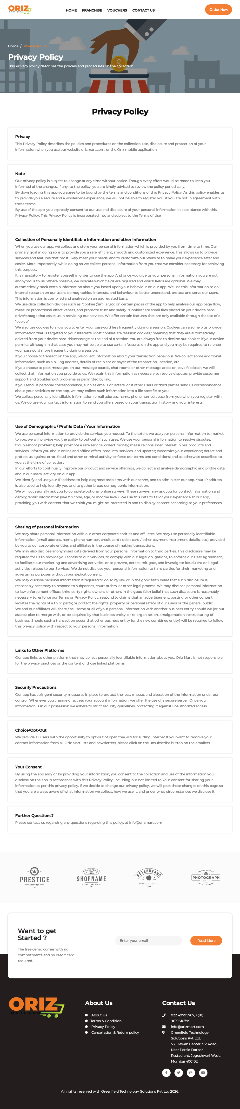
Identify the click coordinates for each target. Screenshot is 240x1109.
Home (71, 10)
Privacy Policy (100, 1027)
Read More (206, 940)
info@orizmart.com (145, 822)
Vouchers (117, 10)
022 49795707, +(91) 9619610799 (187, 1018)
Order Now (218, 9)
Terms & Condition (103, 1021)
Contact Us (143, 10)
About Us (96, 1015)
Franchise (92, 10)
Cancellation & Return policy (112, 1033)
